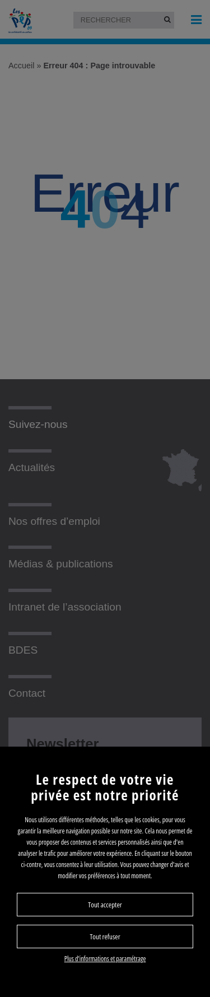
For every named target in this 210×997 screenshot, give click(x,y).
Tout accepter (105, 905)
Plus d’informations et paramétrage (105, 958)
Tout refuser (105, 936)
